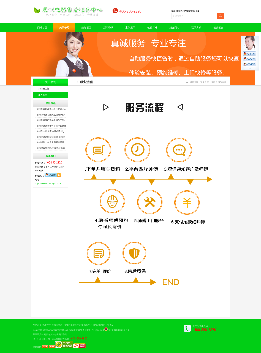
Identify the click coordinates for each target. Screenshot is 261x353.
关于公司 (64, 27)
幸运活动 (78, 325)
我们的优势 (43, 88)
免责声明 (46, 325)
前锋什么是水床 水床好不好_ (50, 131)
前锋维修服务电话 (60, 339)
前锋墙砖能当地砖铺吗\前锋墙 (51, 148)
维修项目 (86, 27)
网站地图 (98, 325)
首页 (202, 82)
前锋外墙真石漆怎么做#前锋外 (51, 115)
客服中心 (88, 325)
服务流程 (42, 95)
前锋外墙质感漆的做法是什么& (51, 109)
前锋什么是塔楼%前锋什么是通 (51, 126)
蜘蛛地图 (37, 347)
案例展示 (130, 27)
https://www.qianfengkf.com (48, 183)
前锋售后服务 (84, 330)
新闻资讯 (108, 27)
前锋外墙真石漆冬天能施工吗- (51, 120)
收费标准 (152, 27)
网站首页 (42, 27)
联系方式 (196, 27)
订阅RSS (108, 325)
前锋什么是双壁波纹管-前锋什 (51, 137)
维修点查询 (57, 325)
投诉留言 (218, 27)
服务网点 (174, 27)
